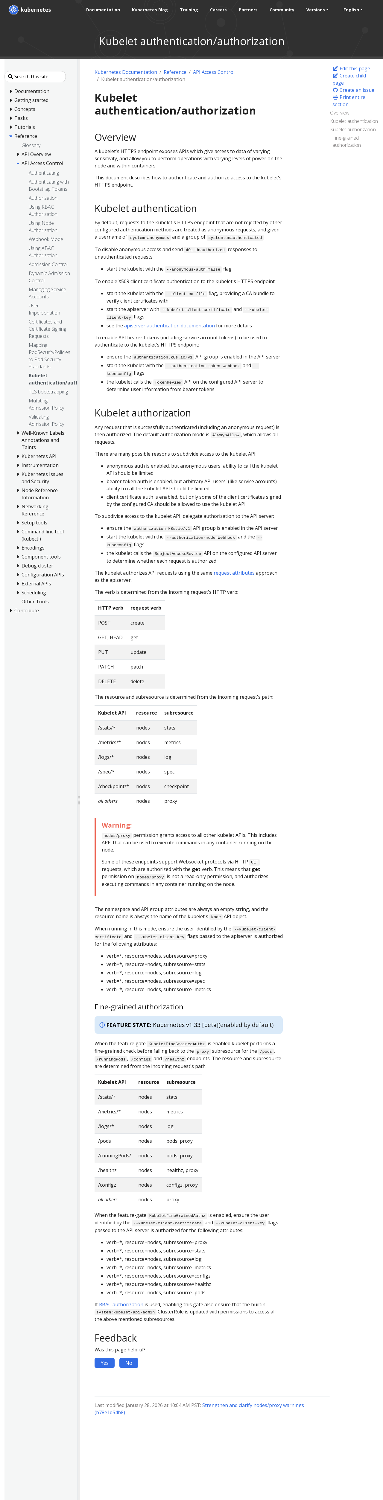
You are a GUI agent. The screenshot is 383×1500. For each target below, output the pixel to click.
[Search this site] (35, 76)
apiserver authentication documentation (169, 325)
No (128, 1362)
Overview (339, 112)
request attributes (234, 573)
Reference (175, 72)
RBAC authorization (121, 1304)
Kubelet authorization (353, 129)
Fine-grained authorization (346, 141)
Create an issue (353, 90)
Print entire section (348, 101)
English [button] (351, 10)
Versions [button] (315, 10)
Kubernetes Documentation (126, 72)
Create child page (349, 79)
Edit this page (351, 68)
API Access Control (214, 72)
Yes (105, 1362)
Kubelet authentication (354, 121)
